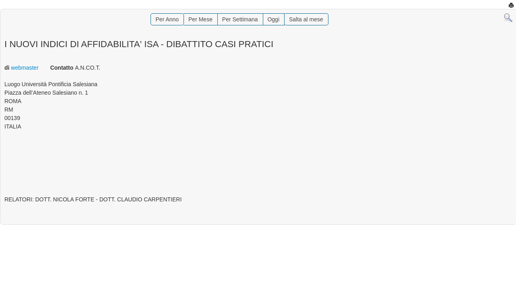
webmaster (24, 67)
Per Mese (200, 19)
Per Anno (167, 19)
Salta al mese (306, 19)
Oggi (273, 19)
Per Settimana (240, 19)
